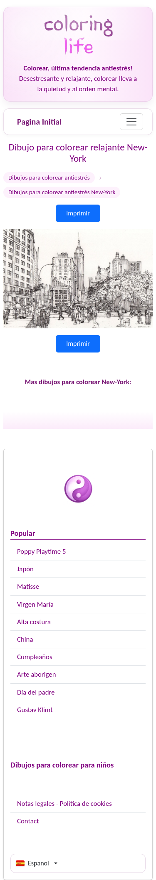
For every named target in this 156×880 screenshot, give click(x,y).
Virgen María (35, 604)
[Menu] (131, 121)
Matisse (28, 586)
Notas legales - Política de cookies (64, 803)
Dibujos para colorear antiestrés (49, 177)
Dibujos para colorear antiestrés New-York (61, 192)
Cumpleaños (34, 656)
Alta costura (34, 622)
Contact (28, 821)
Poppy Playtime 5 (41, 551)
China (25, 639)
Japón (25, 569)
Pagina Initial (39, 122)
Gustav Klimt (35, 709)
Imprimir (78, 213)
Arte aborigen (36, 674)
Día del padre (35, 692)
